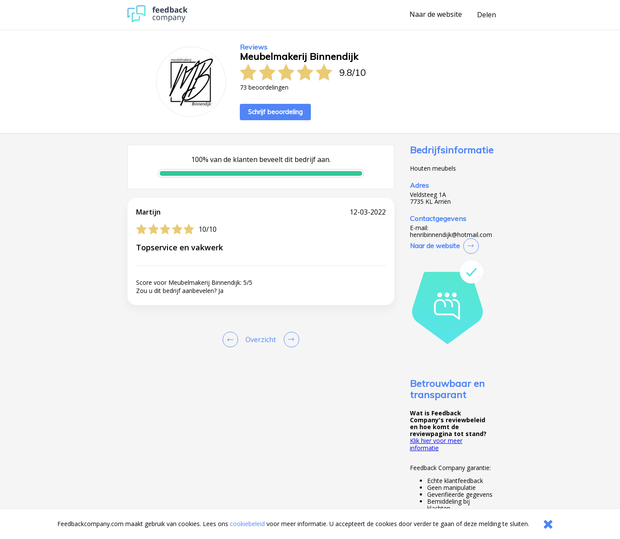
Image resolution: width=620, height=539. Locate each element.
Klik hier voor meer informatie (436, 444)
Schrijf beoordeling (275, 112)
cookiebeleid (247, 524)
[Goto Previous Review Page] (232, 339)
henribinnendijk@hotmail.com (451, 234)
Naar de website (435, 14)
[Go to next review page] (289, 339)
